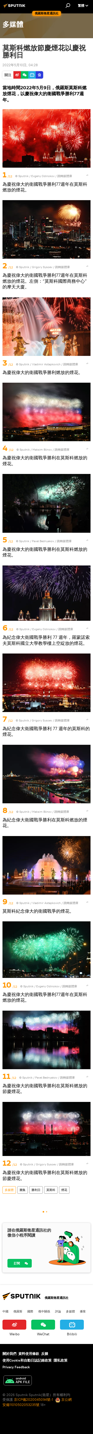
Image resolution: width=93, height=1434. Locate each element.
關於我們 (9, 1353)
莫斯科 (50, 1190)
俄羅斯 (17, 1311)
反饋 (44, 1353)
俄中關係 (44, 1311)
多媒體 (9, 1190)
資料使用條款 (28, 1353)
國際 (30, 1311)
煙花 (64, 1190)
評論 (58, 1311)
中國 (5, 1311)
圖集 (23, 1190)
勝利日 (35, 1190)
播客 (83, 1311)
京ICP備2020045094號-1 (33, 1399)
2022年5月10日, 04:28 (20, 65)
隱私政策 (60, 1360)
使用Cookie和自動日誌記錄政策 (27, 1360)
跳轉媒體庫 (64, 176)
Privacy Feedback (16, 1367)
